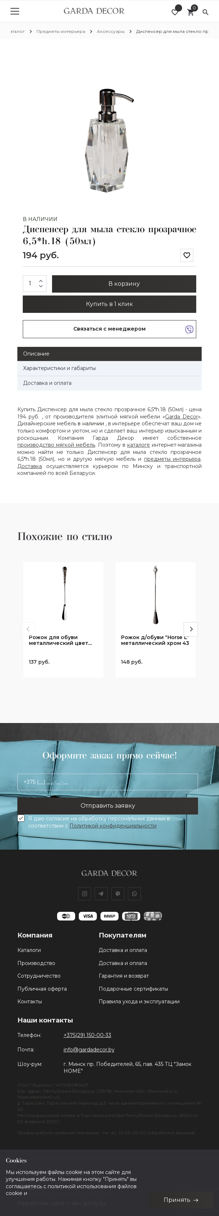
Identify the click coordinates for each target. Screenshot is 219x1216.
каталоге (138, 445)
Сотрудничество (39, 976)
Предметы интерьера (60, 31)
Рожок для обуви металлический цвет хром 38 (58, 640)
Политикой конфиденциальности (112, 825)
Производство (36, 963)
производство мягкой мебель (56, 445)
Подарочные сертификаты (133, 989)
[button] (190, 59)
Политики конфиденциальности (70, 1193)
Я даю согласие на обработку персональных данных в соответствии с (99, 822)
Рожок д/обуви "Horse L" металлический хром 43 (155, 640)
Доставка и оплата (123, 950)
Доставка (29, 466)
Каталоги (29, 950)
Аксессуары (111, 31)
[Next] (191, 629)
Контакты (29, 1001)
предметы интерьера (172, 459)
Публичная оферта (42, 989)
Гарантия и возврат (124, 976)
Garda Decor (181, 416)
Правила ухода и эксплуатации (139, 1001)
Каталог (16, 31)
